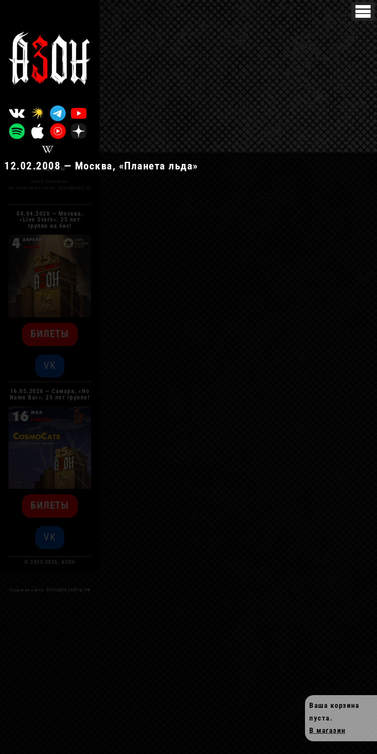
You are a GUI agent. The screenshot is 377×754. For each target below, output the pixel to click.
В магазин (327, 730)
